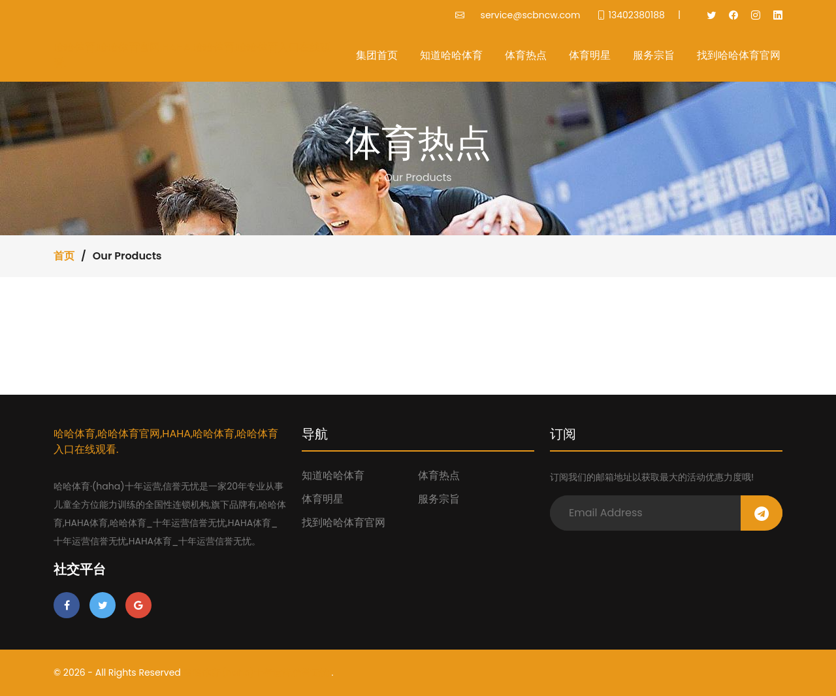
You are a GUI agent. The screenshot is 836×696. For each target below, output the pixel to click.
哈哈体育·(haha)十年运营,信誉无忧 (256, 672)
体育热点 (526, 55)
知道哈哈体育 (451, 55)
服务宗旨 (654, 55)
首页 (64, 255)
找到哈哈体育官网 (738, 55)
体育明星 (590, 55)
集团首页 (377, 55)
